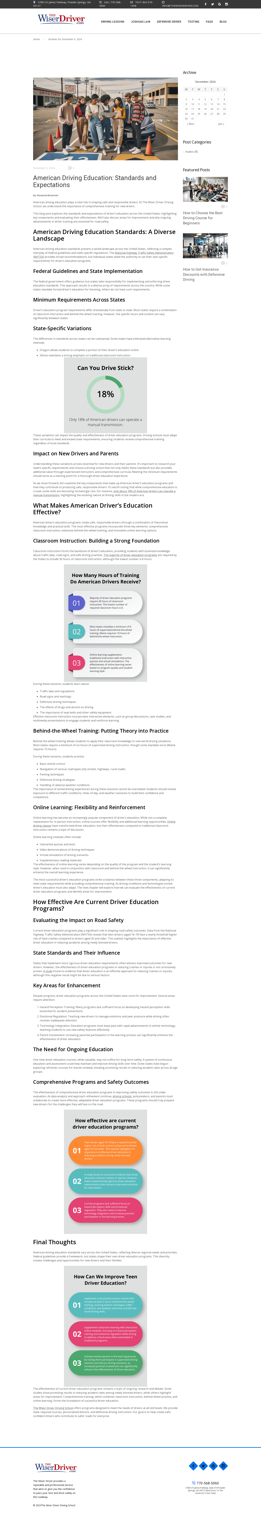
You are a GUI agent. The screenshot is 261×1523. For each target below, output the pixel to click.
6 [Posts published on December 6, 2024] (211, 99)
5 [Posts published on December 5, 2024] (205, 99)
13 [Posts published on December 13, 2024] (211, 104)
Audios (189, 151)
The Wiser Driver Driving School (53, 1408)
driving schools (122, 1096)
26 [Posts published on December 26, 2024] (205, 113)
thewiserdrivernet (47, 195)
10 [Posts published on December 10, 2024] (192, 104)
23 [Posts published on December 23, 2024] (186, 113)
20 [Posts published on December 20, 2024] (211, 109)
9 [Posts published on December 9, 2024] (186, 104)
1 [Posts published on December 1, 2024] (224, 94)
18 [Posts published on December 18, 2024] (199, 109)
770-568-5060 (205, 1483)
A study (47, 971)
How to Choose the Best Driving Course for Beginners (203, 218)
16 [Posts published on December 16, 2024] (186, 109)
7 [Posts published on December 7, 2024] (218, 99)
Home (36, 39)
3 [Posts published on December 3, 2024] (192, 99)
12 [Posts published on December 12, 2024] (205, 104)
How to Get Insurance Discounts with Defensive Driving (204, 274)
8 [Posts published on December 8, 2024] (224, 99)
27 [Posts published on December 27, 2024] (211, 113)
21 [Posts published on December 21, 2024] (218, 109)
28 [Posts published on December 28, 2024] (218, 113)
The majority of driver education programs (130, 555)
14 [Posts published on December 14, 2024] (218, 104)
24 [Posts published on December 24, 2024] (192, 113)
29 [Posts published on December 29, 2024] (224, 113)
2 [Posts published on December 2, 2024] (186, 99)
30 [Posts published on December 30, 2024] (186, 118)
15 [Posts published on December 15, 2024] (224, 104)
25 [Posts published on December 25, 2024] (199, 113)
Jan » (221, 124)
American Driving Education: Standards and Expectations (94, 181)
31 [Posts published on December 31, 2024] (192, 118)
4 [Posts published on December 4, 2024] (199, 99)
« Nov (190, 124)
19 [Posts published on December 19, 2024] (205, 109)
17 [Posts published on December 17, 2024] (192, 109)
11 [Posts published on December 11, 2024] (199, 104)
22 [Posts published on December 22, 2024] (224, 109)
